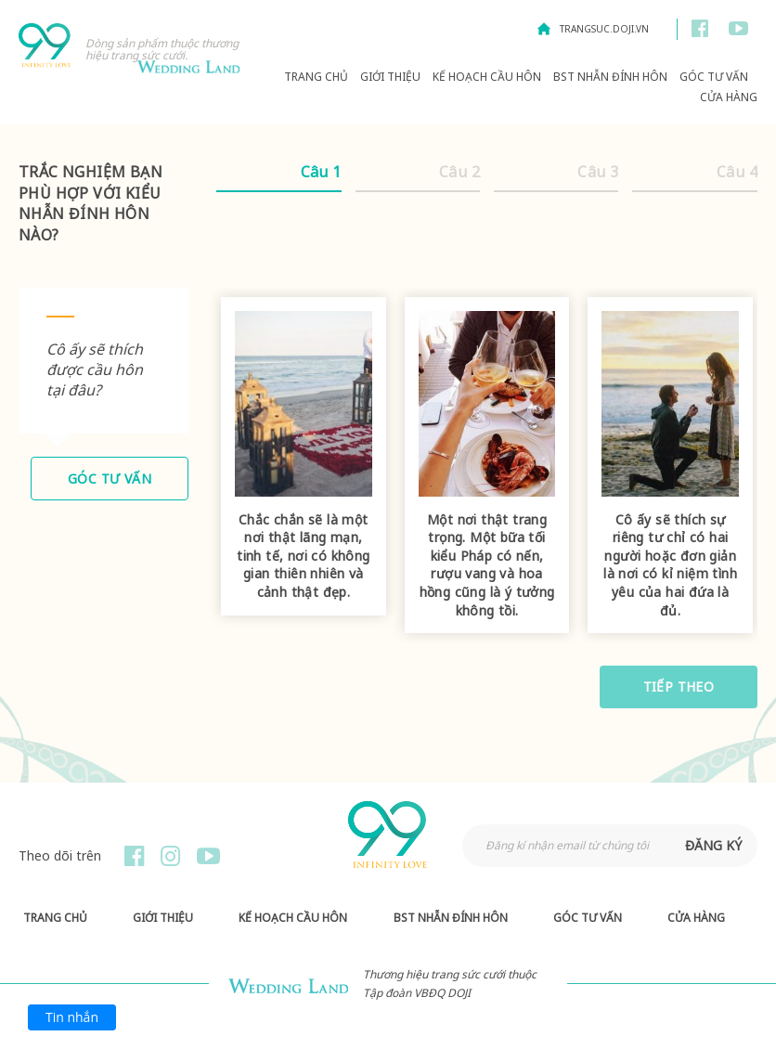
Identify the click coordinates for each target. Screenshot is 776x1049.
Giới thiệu (390, 76)
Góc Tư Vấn (713, 76)
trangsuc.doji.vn (604, 28)
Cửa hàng (728, 97)
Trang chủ (316, 76)
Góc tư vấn (109, 478)
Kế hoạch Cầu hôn (487, 76)
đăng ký (713, 845)
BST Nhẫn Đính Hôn (610, 76)
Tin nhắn (71, 1017)
